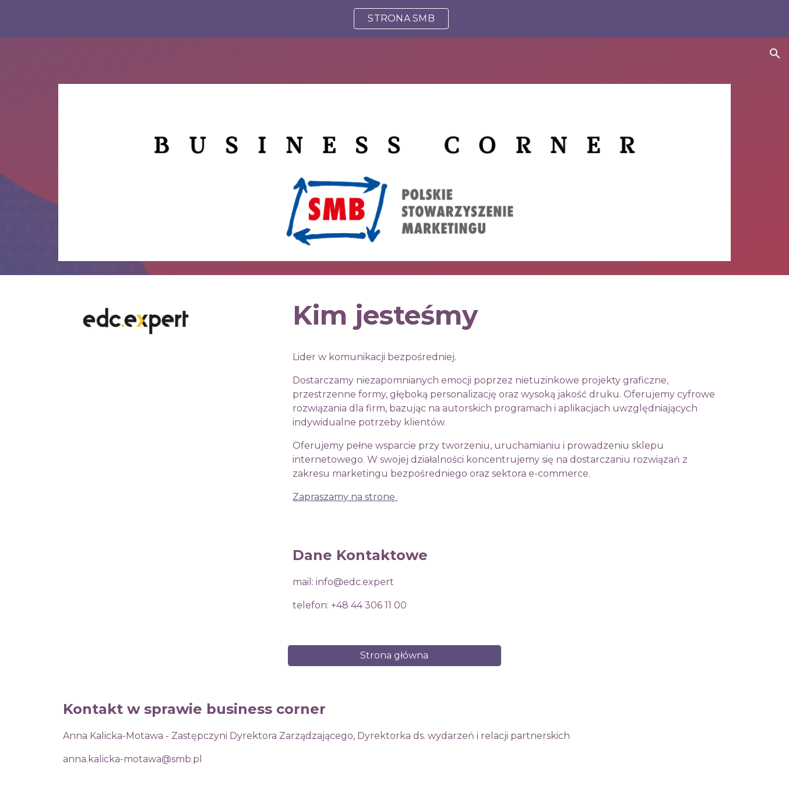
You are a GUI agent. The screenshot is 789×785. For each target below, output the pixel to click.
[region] (394, 18)
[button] (775, 54)
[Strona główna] (394, 655)
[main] (509, 315)
